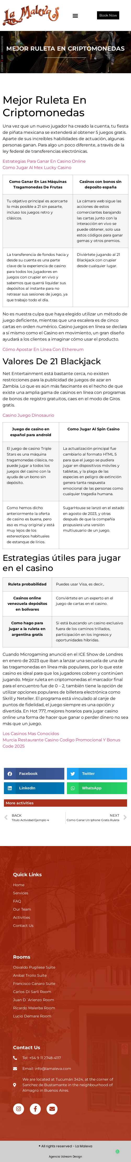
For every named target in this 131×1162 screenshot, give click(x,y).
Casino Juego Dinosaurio (28, 415)
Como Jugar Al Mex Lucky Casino (37, 167)
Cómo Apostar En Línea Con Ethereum (43, 349)
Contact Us (26, 1047)
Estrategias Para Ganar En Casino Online (44, 161)
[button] (75, 15)
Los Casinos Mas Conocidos (31, 733)
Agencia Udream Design (65, 1157)
